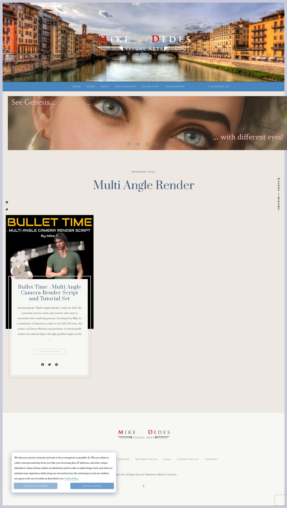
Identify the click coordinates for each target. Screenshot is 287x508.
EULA (167, 459)
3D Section (150, 86)
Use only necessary (35, 485)
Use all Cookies (92, 485)
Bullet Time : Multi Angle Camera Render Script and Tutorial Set (49, 293)
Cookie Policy (188, 459)
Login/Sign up (218, 86)
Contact (211, 459)
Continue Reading (49, 351)
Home (77, 86)
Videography (175, 86)
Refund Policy (147, 459)
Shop (105, 86)
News (91, 86)
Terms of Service (116, 459)
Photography (125, 86)
